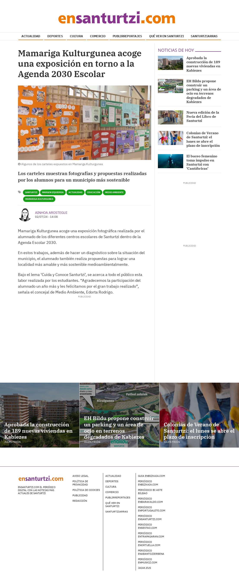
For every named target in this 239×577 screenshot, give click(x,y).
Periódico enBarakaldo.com (150, 500)
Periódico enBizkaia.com (148, 483)
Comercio (112, 492)
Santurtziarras (116, 511)
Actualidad (75, 192)
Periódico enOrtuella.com (149, 543)
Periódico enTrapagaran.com (151, 535)
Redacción (79, 500)
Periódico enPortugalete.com (151, 509)
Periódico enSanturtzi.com (150, 517)
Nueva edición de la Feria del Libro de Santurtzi (202, 116)
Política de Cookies (86, 490)
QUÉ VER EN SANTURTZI (166, 36)
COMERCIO (98, 36)
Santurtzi (31, 192)
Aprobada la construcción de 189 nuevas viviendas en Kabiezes (203, 64)
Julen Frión (12, 441)
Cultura (110, 486)
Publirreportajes (117, 497)
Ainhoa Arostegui (51, 212)
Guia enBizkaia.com (151, 475)
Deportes (111, 481)
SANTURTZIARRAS (204, 36)
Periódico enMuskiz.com (147, 561)
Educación (93, 192)
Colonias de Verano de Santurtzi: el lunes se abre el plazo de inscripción (203, 139)
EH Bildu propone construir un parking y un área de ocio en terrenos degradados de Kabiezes (203, 91)
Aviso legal (80, 475)
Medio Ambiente (114, 192)
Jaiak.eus (144, 567)
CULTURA (76, 36)
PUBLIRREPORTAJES (127, 36)
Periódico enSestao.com (147, 526)
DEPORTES (55, 36)
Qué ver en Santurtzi (112, 504)
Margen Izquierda (53, 192)
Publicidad (80, 495)
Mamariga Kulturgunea (39, 199)
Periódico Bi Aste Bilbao (150, 491)
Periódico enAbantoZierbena (151, 552)
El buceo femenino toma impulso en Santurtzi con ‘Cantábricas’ (201, 162)
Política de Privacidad (80, 483)
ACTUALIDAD (30, 36)
